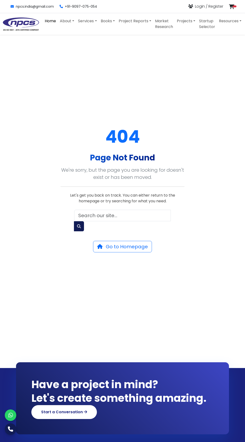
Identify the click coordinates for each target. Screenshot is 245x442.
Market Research (164, 23)
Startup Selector (207, 23)
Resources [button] (229, 21)
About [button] (65, 21)
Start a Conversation (64, 412)
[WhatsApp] (10, 415)
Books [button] (106, 21)
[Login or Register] (205, 6)
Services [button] (86, 21)
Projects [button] (184, 21)
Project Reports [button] (133, 21)
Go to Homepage (122, 246)
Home (50, 21)
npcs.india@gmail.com (32, 6)
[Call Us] (10, 429)
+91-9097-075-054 (78, 6)
